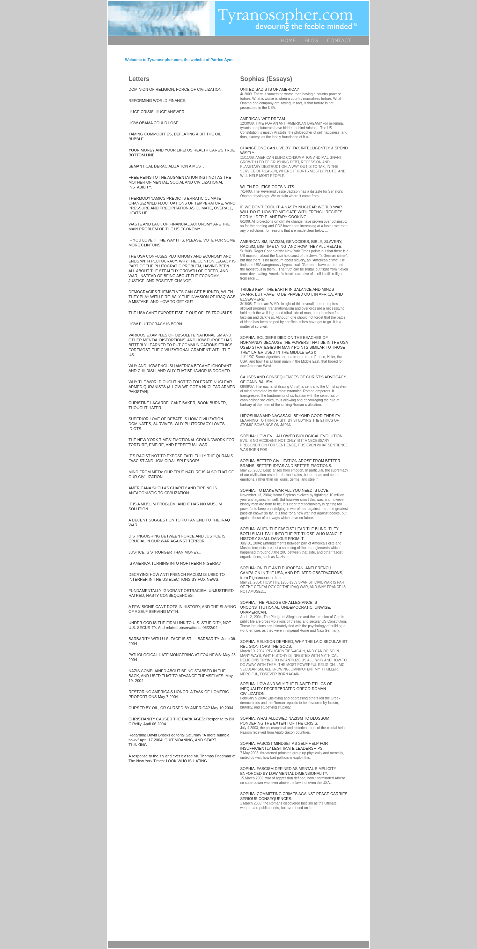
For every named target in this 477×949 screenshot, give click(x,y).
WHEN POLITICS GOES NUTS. (267, 187)
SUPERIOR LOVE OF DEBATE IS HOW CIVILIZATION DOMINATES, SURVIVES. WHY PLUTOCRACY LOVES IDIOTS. (177, 424)
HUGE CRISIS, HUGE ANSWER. (157, 112)
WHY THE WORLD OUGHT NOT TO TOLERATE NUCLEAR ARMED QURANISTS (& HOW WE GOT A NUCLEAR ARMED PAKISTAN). (182, 387)
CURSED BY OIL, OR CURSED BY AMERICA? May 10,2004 (181, 708)
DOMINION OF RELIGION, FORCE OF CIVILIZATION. (175, 89)
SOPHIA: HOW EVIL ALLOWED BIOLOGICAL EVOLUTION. (292, 436)
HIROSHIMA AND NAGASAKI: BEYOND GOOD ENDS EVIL (292, 416)
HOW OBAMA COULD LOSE (153, 123)
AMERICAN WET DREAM (262, 119)
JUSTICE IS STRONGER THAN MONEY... (165, 552)
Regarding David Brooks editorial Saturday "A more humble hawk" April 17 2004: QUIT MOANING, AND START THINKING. (179, 740)
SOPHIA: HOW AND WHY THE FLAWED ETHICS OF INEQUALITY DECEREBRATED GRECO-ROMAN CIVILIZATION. (286, 689)
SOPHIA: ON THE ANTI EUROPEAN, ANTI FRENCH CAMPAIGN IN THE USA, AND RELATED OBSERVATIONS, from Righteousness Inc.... (291, 573)
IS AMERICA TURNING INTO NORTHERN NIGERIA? (175, 563)
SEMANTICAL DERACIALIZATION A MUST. (166, 166)
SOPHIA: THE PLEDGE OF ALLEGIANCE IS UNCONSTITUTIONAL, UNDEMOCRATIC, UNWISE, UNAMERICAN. (285, 607)
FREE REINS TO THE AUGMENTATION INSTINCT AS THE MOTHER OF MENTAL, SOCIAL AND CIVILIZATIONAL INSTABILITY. (180, 182)
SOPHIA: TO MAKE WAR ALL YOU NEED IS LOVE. (285, 490)
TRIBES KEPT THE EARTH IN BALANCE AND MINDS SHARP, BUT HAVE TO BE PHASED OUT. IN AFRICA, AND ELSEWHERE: (291, 294)
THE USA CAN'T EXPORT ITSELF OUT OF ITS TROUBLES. (181, 313)
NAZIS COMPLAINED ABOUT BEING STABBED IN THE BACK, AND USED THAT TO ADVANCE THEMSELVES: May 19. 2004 (181, 676)
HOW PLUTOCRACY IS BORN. (156, 324)
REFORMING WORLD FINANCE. (157, 100)
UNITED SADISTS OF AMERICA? (269, 89)
